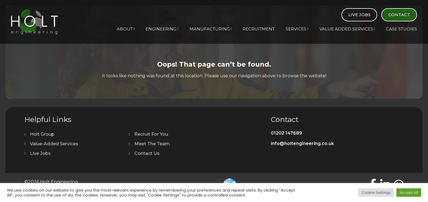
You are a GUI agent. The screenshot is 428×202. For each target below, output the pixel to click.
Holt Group (42, 134)
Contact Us (147, 153)
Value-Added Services (54, 143)
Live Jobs (359, 14)
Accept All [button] (409, 192)
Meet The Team (152, 143)
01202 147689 (286, 133)
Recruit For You (151, 134)
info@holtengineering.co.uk (302, 143)
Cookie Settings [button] (376, 192)
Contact (399, 14)
